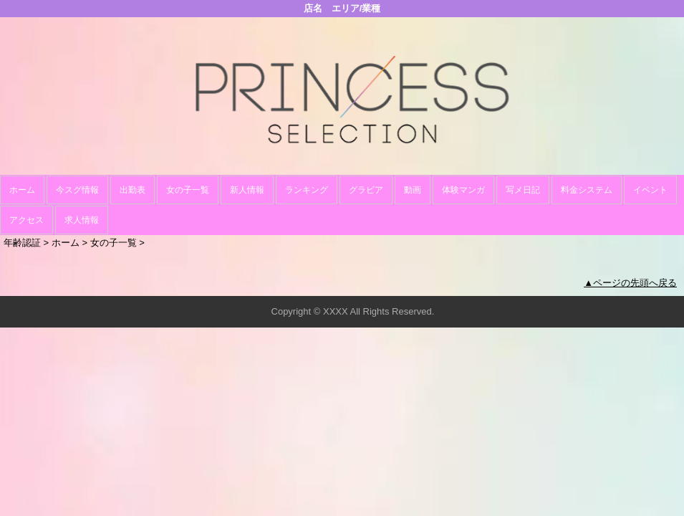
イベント (650, 190)
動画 (412, 190)
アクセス (26, 220)
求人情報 (81, 220)
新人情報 (247, 190)
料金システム (586, 190)
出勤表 (132, 190)
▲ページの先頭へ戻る (630, 282)
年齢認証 (22, 242)
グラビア (366, 190)
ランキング (306, 190)
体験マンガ (463, 190)
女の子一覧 (187, 190)
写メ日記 (523, 190)
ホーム (22, 190)
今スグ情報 (77, 190)
